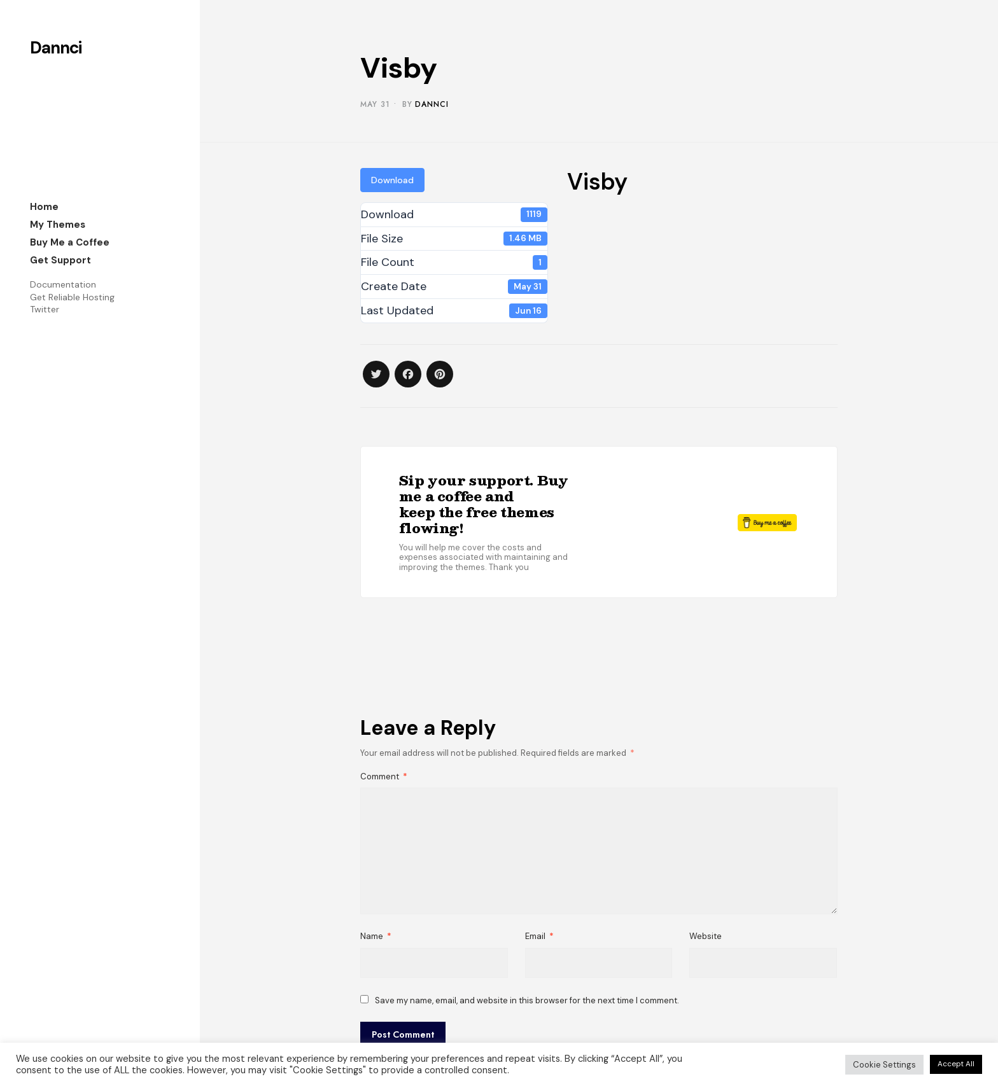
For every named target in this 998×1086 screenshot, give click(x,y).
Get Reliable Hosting (72, 297)
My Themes (57, 224)
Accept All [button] (956, 1064)
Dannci (55, 48)
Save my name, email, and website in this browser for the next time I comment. (527, 1000)
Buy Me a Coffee (69, 242)
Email (539, 936)
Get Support (60, 260)
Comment (383, 776)
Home (44, 206)
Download (392, 180)
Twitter (44, 309)
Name (375, 936)
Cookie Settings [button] (884, 1064)
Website (705, 936)
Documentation (63, 284)
